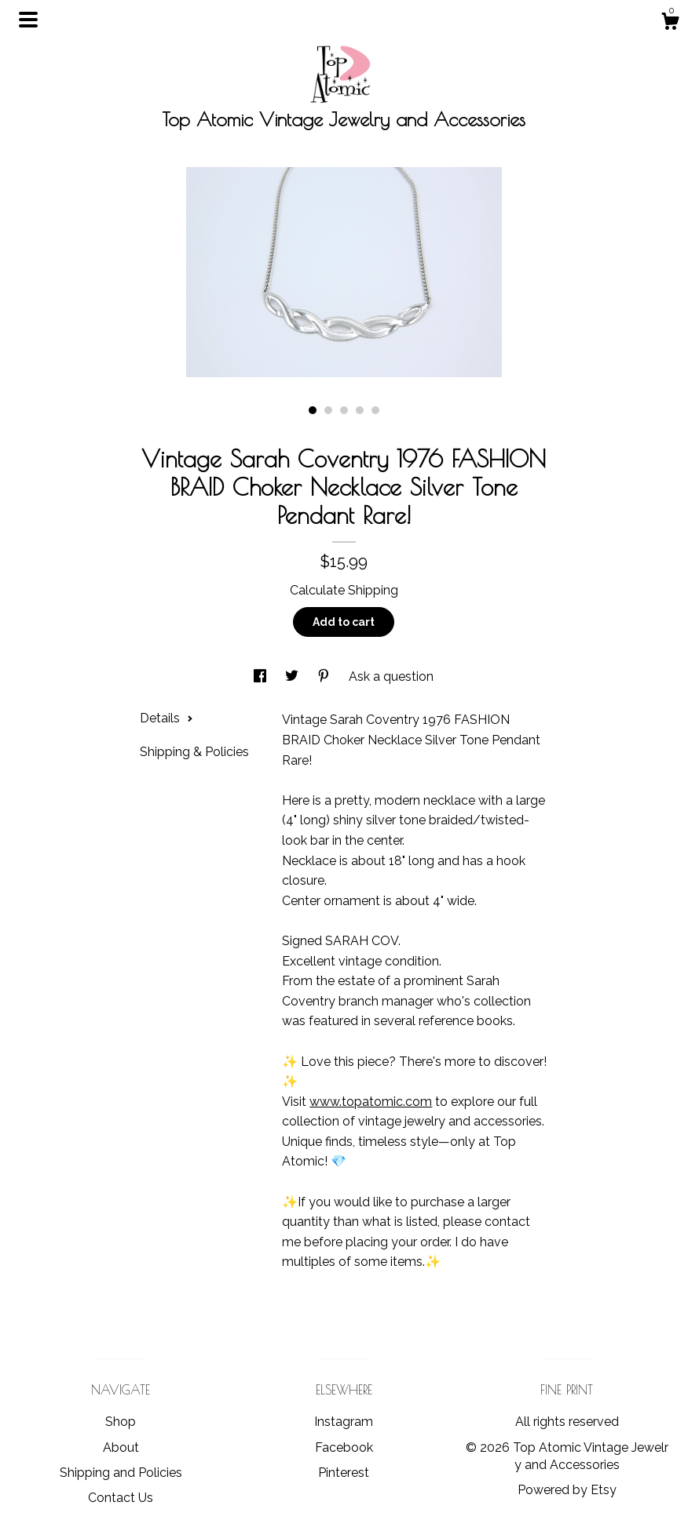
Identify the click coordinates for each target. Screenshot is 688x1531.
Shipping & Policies (194, 751)
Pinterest (343, 1472)
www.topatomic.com (370, 1101)
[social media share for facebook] (261, 676)
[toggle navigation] (28, 19)
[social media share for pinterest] (325, 676)
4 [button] (360, 410)
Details (166, 718)
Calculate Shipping (344, 590)
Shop (120, 1421)
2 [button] (328, 410)
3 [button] (344, 410)
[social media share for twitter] (293, 676)
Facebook (344, 1447)
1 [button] (313, 410)
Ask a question (391, 676)
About (121, 1447)
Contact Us (120, 1497)
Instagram (343, 1421)
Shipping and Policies (121, 1472)
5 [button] (375, 410)
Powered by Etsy (567, 1489)
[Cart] (670, 23)
